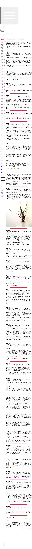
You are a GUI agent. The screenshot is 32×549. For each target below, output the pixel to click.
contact (2, 29)
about (4, 545)
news (4, 543)
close (2, 30)
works (4, 544)
